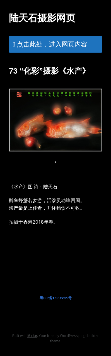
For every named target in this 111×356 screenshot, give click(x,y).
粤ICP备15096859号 (56, 297)
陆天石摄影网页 (42, 18)
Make (32, 335)
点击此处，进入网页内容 (52, 43)
